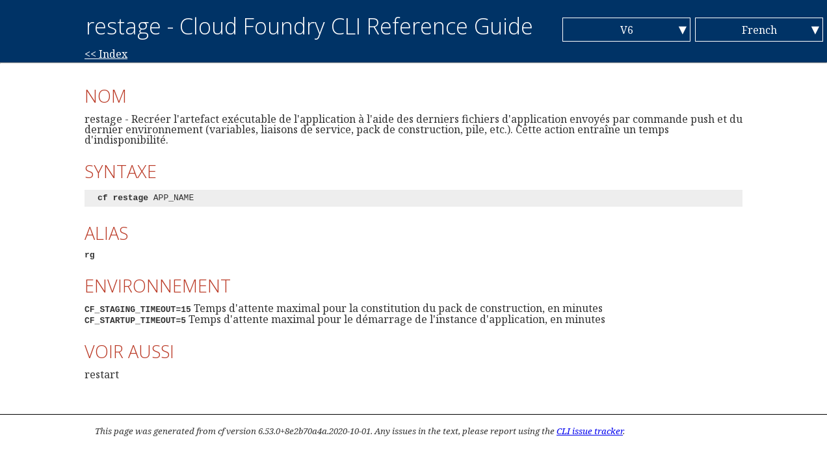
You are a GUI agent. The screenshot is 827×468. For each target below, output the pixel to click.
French (759, 30)
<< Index (106, 54)
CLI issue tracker (590, 431)
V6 (626, 30)
